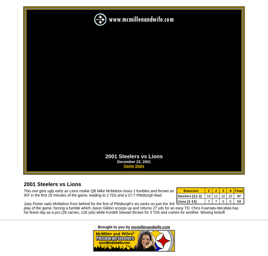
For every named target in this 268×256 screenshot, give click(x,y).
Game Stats (134, 166)
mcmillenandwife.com (150, 227)
